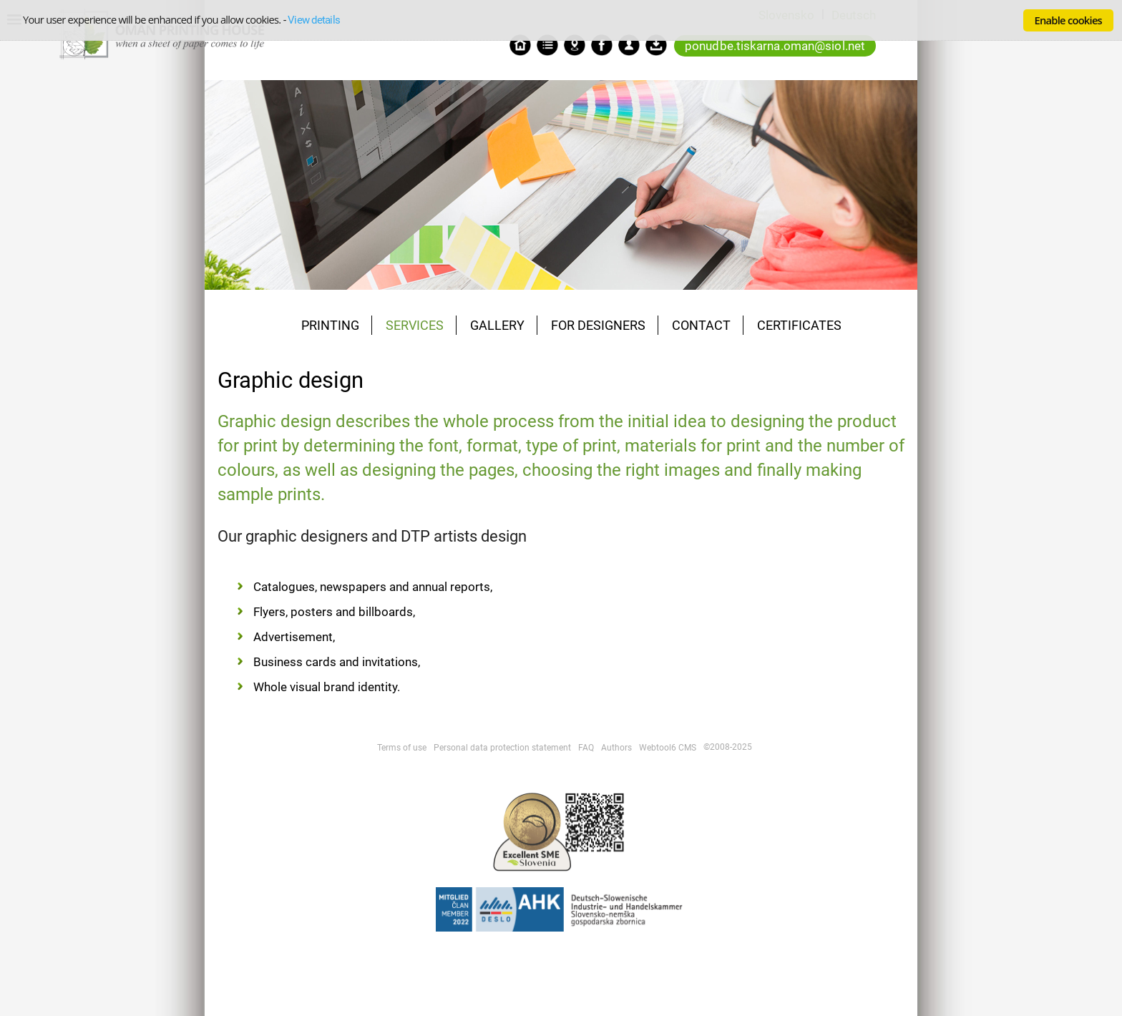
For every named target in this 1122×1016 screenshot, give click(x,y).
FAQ (586, 748)
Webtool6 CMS (667, 748)
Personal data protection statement (502, 748)
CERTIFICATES (799, 325)
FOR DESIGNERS (598, 325)
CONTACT (701, 325)
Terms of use (401, 748)
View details (314, 20)
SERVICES (415, 325)
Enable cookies (1068, 20)
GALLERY (497, 325)
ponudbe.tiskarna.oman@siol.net (775, 46)
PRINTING (330, 325)
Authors (616, 748)
